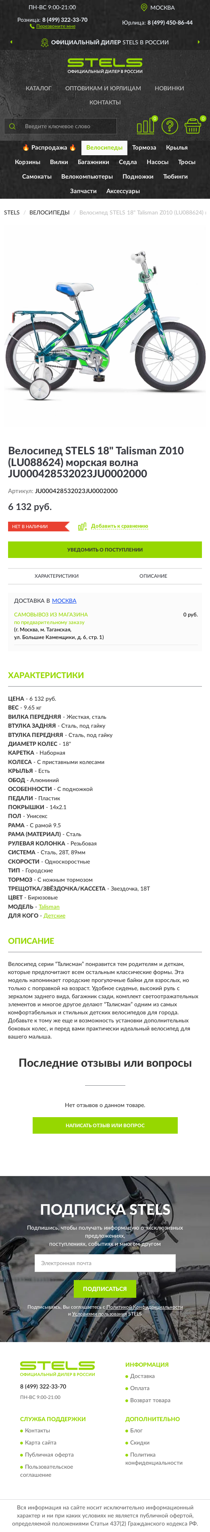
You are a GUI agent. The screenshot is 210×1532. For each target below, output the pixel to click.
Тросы (186, 162)
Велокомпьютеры (87, 177)
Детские (54, 916)
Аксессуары (123, 191)
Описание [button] (153, 576)
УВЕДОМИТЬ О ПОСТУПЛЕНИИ (105, 549)
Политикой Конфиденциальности (144, 1307)
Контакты (105, 103)
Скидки (140, 1443)
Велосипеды (104, 148)
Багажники (93, 162)
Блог (136, 1431)
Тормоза (144, 148)
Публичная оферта (49, 1455)
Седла (128, 162)
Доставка (142, 1376)
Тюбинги (175, 177)
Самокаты (37, 177)
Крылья (177, 148)
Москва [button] (64, 601)
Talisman (49, 907)
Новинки (169, 89)
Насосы (157, 162)
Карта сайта (40, 1443)
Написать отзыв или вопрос (105, 1125)
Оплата (140, 1388)
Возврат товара (150, 1400)
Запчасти (83, 191)
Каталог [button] (39, 89)
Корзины (27, 162)
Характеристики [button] (57, 576)
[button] (52, 25)
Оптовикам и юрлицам (103, 89)
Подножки (138, 177)
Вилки (59, 162)
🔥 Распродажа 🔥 (49, 148)
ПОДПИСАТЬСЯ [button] (105, 1289)
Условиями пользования (99, 1313)
